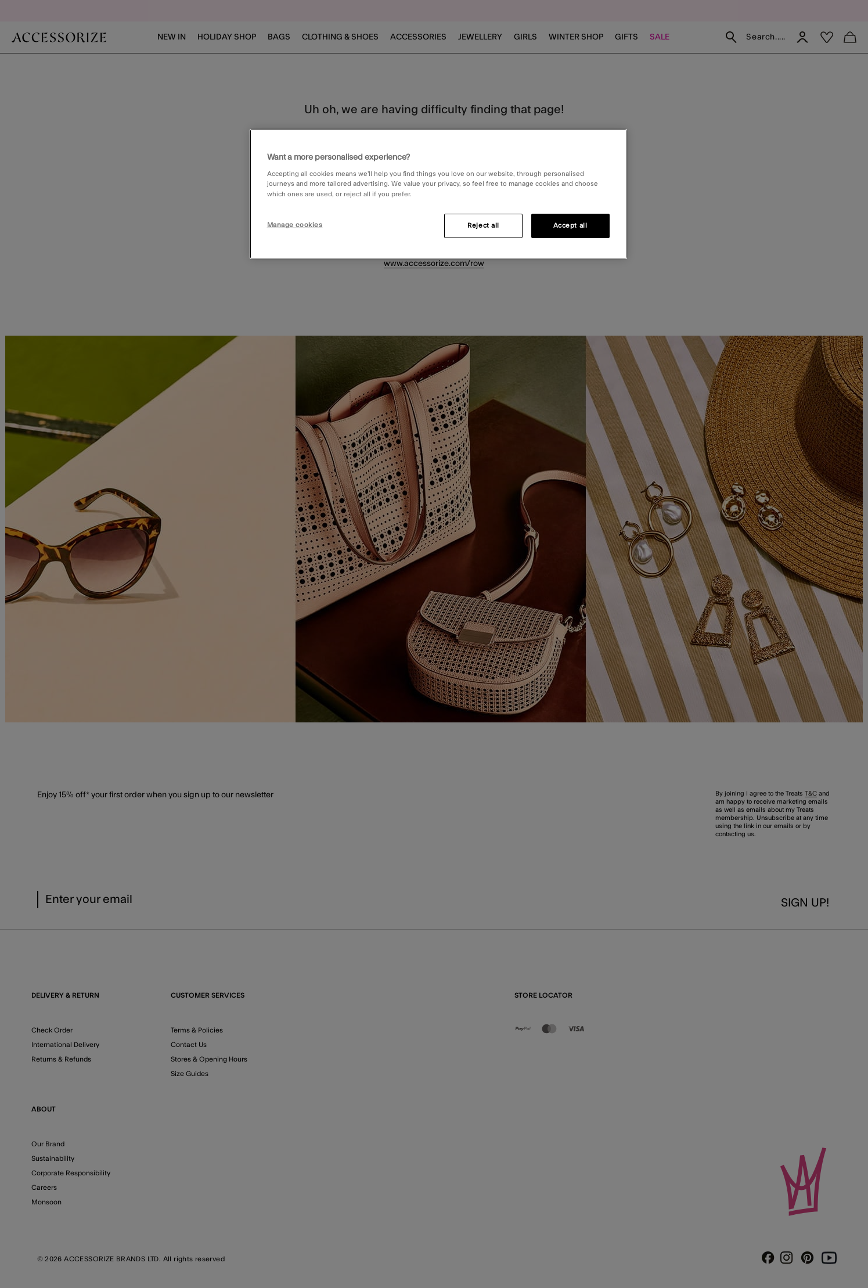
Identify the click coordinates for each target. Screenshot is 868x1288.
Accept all (570, 225)
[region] (438, 194)
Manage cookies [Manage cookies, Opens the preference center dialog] (295, 225)
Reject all (483, 225)
